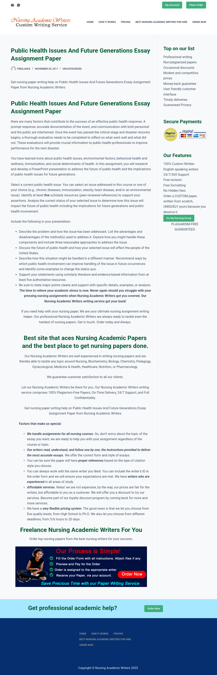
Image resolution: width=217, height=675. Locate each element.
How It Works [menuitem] (107, 22)
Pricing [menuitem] (126, 22)
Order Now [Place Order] (153, 608)
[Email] (12, 5)
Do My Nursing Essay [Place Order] (178, 218)
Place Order (196, 4)
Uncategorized (72, 68)
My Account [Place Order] (172, 4)
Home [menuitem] (90, 22)
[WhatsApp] (18, 5)
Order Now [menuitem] (199, 22)
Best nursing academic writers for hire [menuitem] (161, 22)
